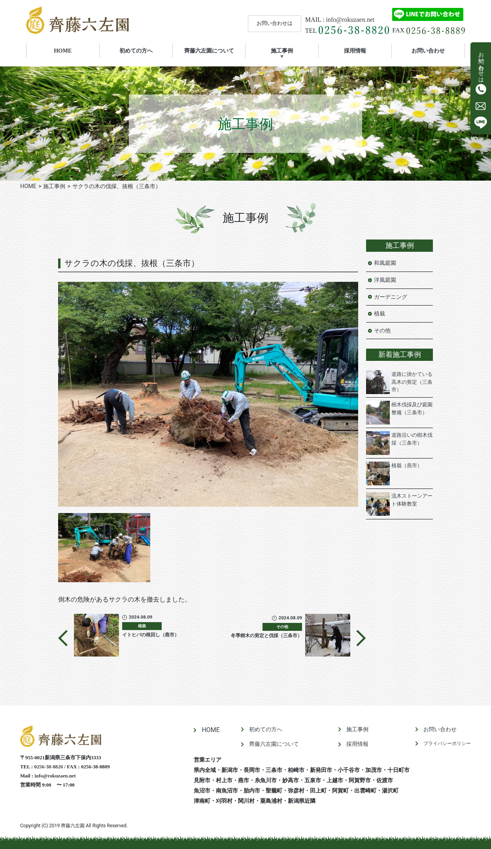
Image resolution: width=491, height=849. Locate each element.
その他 (382, 330)
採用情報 (355, 50)
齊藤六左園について (209, 50)
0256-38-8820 (48, 767)
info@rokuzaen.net (350, 19)
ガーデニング (390, 297)
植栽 (379, 313)
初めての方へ (136, 50)
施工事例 (282, 50)
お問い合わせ (428, 50)
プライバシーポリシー (447, 743)
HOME (74, 50)
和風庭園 (385, 263)
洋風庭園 (385, 280)
